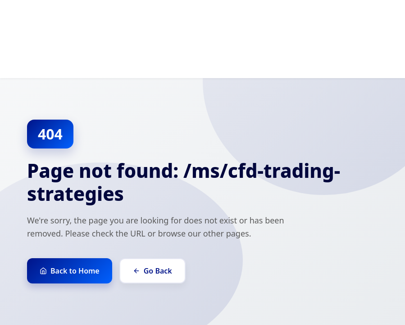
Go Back (152, 271)
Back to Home (70, 271)
